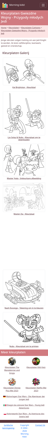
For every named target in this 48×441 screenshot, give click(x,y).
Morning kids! (13, 5)
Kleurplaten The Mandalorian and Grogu (12, 367)
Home (3, 27)
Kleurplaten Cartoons (30, 27)
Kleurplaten (14, 27)
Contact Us (40, 425)
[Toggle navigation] (43, 5)
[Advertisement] (24, 242)
